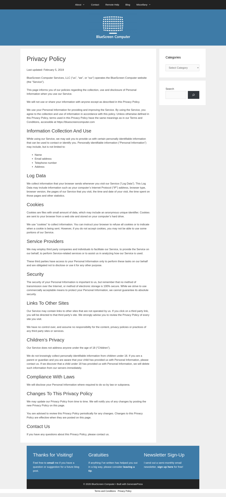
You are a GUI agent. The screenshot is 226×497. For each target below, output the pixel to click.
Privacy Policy (124, 491)
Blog (127, 4)
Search (170, 88)
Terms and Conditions (105, 491)
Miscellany (145, 4)
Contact (95, 4)
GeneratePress (135, 484)
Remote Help (112, 4)
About (81, 4)
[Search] (193, 95)
